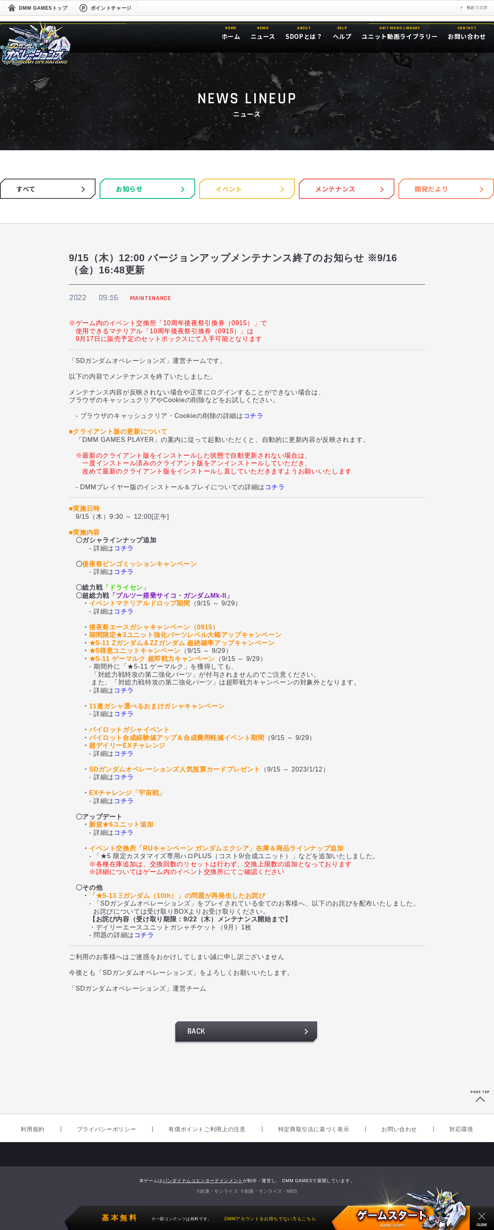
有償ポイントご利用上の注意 (206, 1129)
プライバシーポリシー (106, 1129)
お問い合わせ (399, 1129)
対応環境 (461, 1129)
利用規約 (33, 1129)
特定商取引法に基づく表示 (313, 1129)
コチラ (253, 415)
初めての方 (477, 7)
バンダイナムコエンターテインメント (203, 1180)
